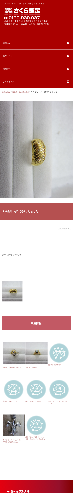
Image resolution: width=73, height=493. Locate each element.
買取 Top (6, 43)
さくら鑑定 (6, 92)
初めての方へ (8, 56)
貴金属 (14, 92)
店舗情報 (7, 69)
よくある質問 (8, 82)
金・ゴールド (24, 92)
